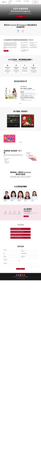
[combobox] (23, 251)
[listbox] (12, 258)
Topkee (14, 277)
